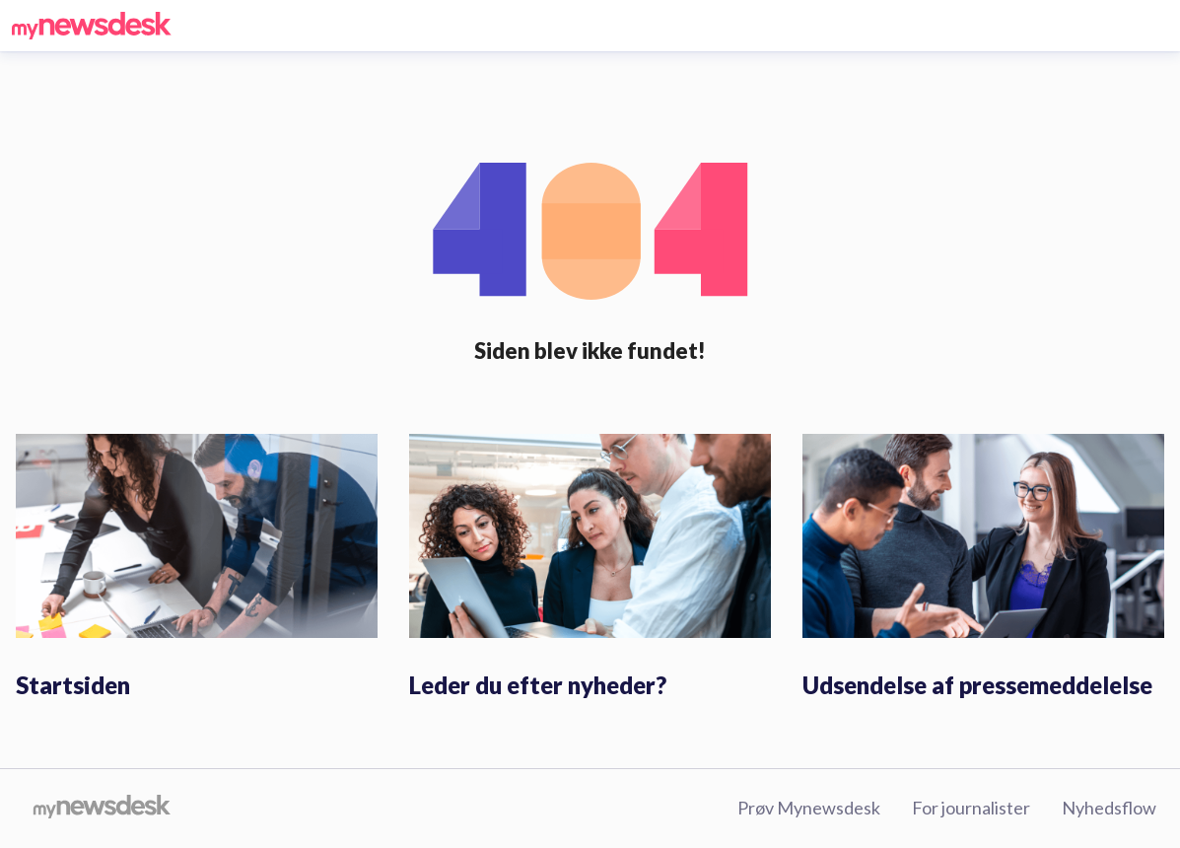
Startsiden (73, 685)
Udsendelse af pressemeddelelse (977, 685)
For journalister (971, 807)
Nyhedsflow (1109, 807)
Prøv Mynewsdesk (808, 807)
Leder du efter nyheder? (537, 685)
